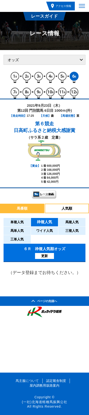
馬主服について (27, 381)
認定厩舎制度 (56, 381)
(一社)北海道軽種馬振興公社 (44, 402)
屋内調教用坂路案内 (44, 385)
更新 (44, 256)
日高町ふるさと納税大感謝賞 (44, 130)
